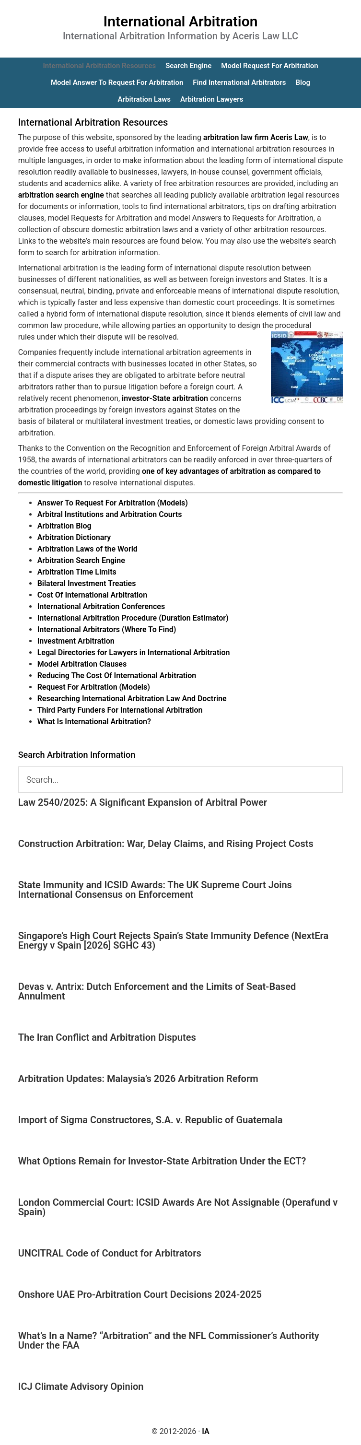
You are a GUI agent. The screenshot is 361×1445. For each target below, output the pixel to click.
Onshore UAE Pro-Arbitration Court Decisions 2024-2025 (140, 1294)
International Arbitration (181, 21)
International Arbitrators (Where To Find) (106, 629)
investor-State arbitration (165, 398)
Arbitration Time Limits (76, 571)
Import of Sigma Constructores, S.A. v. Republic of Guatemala (150, 1120)
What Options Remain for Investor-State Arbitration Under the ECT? (162, 1161)
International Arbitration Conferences (101, 606)
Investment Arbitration (76, 641)
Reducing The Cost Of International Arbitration (117, 675)
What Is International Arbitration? (94, 721)
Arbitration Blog (64, 525)
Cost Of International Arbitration (92, 594)
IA (205, 1431)
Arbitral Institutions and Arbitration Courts (109, 514)
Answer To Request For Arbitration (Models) (112, 502)
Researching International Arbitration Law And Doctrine (132, 698)
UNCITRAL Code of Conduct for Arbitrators (109, 1253)
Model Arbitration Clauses (82, 664)
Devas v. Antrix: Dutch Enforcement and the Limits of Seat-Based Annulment (157, 991)
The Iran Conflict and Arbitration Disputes (107, 1037)
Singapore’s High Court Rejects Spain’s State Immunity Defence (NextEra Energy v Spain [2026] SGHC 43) (173, 940)
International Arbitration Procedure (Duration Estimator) (133, 618)
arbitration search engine (61, 195)
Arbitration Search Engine (81, 560)
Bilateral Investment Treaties (86, 583)
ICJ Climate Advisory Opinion (81, 1386)
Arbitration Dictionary (74, 537)
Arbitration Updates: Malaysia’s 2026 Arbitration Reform (138, 1078)
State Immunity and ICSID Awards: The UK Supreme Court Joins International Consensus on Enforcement (155, 889)
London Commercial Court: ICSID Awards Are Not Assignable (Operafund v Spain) (178, 1207)
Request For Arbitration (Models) (93, 687)
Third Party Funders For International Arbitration (120, 710)
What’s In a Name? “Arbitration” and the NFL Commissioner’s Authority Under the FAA (168, 1340)
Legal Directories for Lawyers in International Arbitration (133, 652)
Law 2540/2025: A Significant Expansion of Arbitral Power (142, 802)
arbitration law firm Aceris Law (255, 137)
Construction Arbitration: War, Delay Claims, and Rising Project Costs (166, 843)
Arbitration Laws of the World (87, 548)
